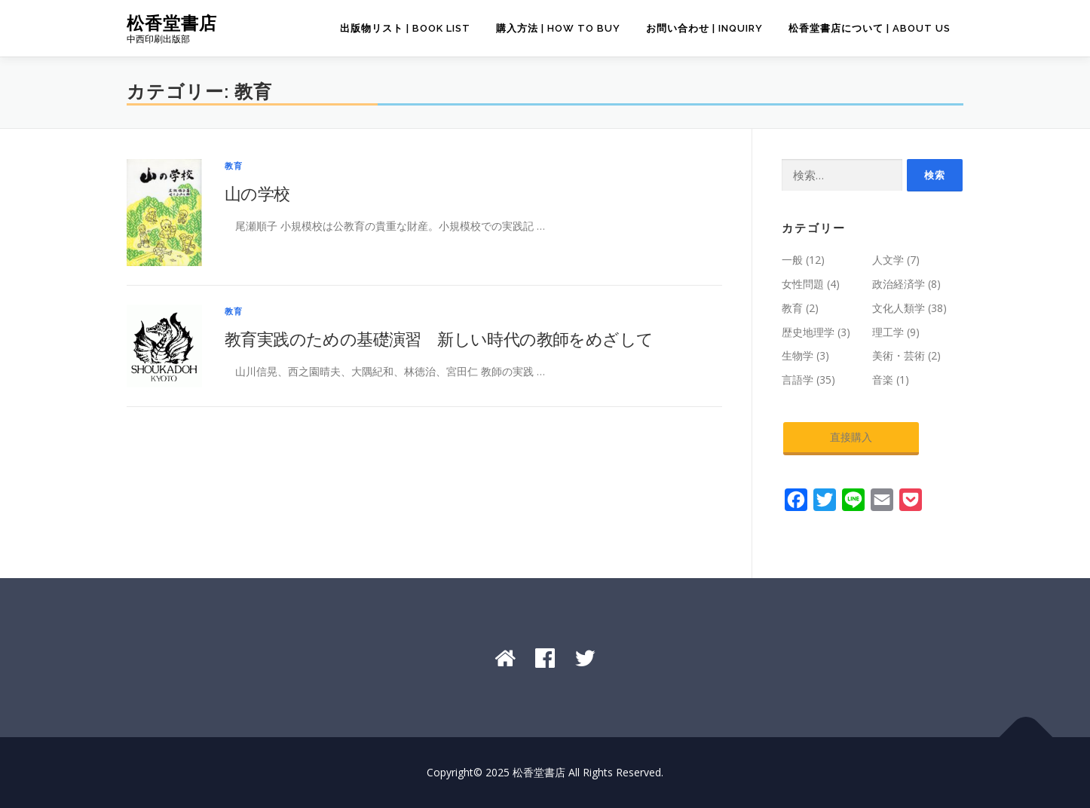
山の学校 (257, 193)
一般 (792, 259)
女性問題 (803, 284)
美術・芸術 (898, 355)
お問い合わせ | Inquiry (704, 28)
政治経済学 (898, 284)
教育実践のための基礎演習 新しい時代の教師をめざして (439, 338)
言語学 (797, 379)
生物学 (797, 355)
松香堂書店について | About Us (869, 28)
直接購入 (851, 437)
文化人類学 (898, 308)
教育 (234, 165)
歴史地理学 (808, 332)
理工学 (888, 332)
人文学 (888, 259)
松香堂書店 (172, 23)
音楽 (882, 379)
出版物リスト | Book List (405, 28)
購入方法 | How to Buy (558, 28)
